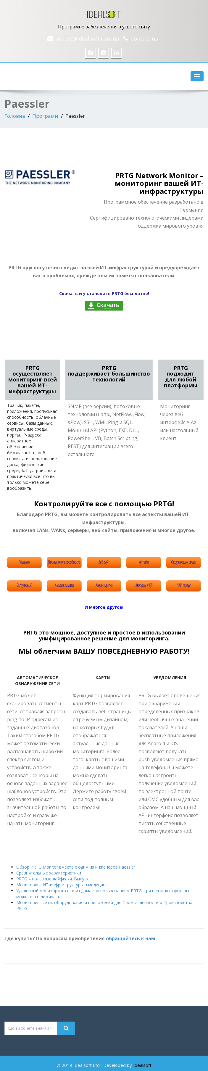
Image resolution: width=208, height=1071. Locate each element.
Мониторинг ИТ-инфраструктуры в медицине (62, 885)
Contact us (144, 38)
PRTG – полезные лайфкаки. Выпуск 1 (54, 879)
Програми (45, 115)
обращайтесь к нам (130, 938)
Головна (14, 115)
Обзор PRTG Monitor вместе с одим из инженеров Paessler (75, 867)
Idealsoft (142, 1065)
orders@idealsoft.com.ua (87, 38)
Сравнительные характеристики (48, 873)
